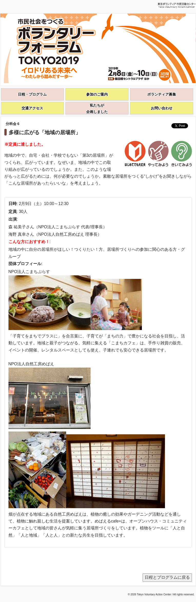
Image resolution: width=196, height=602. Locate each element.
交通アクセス (32, 108)
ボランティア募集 (161, 94)
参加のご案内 (97, 94)
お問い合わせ (161, 108)
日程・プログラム (32, 94)
